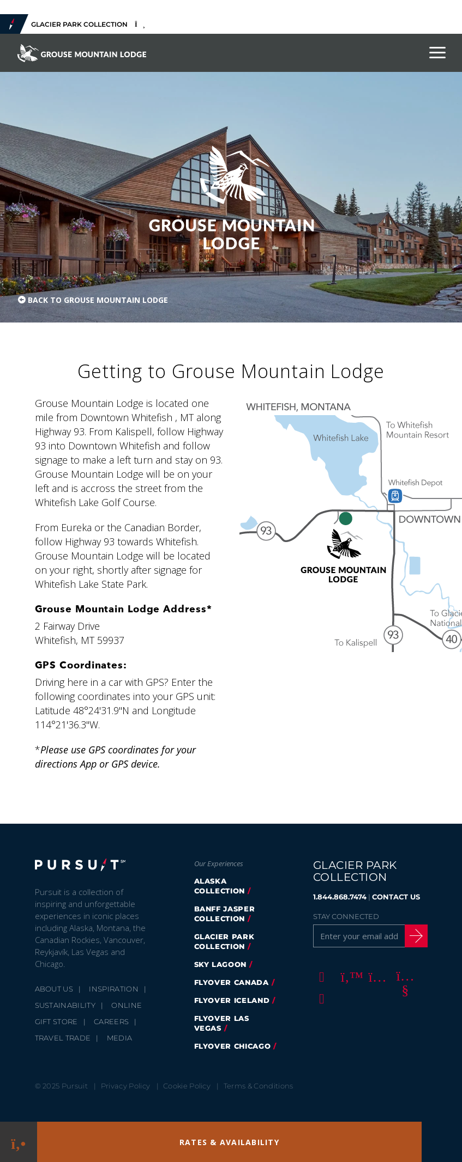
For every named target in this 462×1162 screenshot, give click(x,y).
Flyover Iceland (232, 1000)
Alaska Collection (219, 886)
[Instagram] (376, 976)
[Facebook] (320, 976)
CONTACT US (396, 896)
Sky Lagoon (220, 964)
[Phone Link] (18, 1142)
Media (120, 1037)
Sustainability (65, 1005)
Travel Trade (63, 1037)
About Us (54, 988)
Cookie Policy (187, 1085)
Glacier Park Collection (224, 941)
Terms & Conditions (258, 1085)
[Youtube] (404, 976)
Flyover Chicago (232, 1046)
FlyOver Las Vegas (221, 1023)
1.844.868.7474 (340, 896)
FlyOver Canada (231, 982)
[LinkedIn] (320, 998)
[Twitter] (348, 976)
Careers (111, 1021)
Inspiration (114, 988)
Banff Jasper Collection (224, 913)
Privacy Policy (126, 1085)
